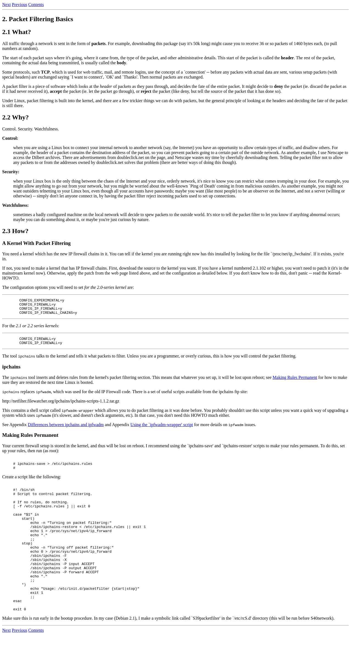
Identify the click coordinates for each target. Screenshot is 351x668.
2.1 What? (16, 31)
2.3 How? (15, 230)
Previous (19, 4)
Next (6, 4)
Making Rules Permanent (295, 382)
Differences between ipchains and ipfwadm (66, 429)
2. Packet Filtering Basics (37, 19)
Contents (36, 4)
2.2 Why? (15, 117)
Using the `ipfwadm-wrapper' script (162, 429)
